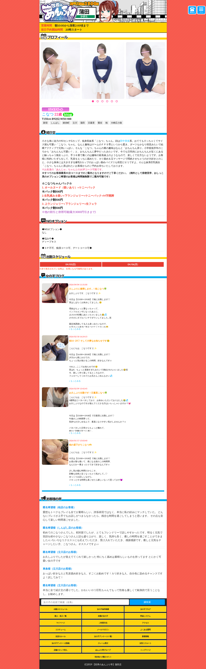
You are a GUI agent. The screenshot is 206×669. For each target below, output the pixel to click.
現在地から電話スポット (103, 657)
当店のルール (60, 636)
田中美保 (125, 140)
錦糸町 (66, 122)
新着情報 (145, 636)
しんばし (55, 122)
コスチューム (60, 629)
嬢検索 (147, 602)
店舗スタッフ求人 (60, 650)
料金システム (145, 616)
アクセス (145, 623)
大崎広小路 (116, 122)
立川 (75, 122)
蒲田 (82, 122)
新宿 (45, 122)
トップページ (145, 650)
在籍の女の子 (103, 616)
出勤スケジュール (60, 609)
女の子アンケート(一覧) (103, 636)
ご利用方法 (103, 623)
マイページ (60, 623)
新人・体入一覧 (60, 616)
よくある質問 (145, 629)
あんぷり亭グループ (103, 650)
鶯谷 (100, 122)
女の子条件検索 (103, 609)
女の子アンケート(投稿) (60, 643)
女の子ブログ (145, 609)
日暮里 (91, 122)
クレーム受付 (103, 643)
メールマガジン (103, 629)
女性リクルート (145, 643)
